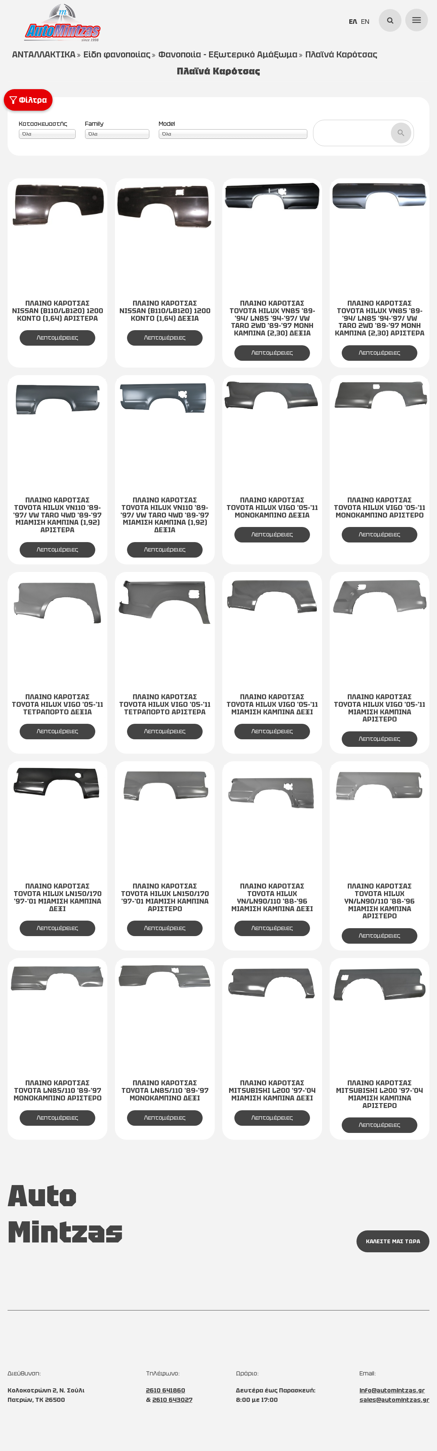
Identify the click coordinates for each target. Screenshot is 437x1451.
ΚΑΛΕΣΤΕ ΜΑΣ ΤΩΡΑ (393, 1241)
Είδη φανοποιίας (117, 54)
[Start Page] (62, 23)
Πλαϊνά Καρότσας (341, 54)
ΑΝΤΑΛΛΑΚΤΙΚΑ (44, 54)
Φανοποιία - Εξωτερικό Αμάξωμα (228, 54)
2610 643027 (172, 1400)
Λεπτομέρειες (57, 338)
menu (415, 18)
